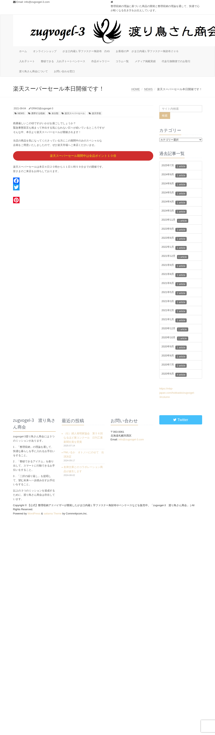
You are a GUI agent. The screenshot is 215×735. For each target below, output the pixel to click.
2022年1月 (174, 248)
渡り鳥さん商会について (33, 71)
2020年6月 (174, 374)
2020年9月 (174, 347)
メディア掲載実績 (145, 61)
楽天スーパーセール (75, 113)
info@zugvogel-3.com (37, 1)
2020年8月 (174, 356)
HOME (135, 89)
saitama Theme (53, 513)
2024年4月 (174, 202)
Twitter (180, 420)
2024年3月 (174, 211)
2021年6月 (174, 284)
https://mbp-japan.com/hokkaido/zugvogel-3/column (177, 392)
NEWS (148, 89)
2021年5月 (174, 293)
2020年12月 (175, 329)
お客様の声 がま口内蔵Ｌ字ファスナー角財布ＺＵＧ (147, 51)
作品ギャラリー (100, 61)
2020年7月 (174, 365)
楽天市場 (96, 113)
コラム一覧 (122, 61)
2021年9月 (174, 266)
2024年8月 (174, 184)
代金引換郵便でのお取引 (176, 61)
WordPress (34, 513)
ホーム (23, 51)
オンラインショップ (45, 51)
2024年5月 (174, 193)
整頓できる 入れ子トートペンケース (63, 61)
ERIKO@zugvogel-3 (42, 108)
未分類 (55, 113)
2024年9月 (174, 175)
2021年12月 (175, 257)
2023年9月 (174, 229)
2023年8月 (174, 238)
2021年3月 (174, 302)
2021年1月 (174, 320)
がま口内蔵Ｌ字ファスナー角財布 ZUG (86, 51)
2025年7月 (174, 166)
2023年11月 (175, 220)
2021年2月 (174, 311)
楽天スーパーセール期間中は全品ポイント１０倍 (83, 155)
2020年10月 (175, 338)
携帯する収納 (38, 113)
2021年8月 (174, 275)
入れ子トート (27, 61)
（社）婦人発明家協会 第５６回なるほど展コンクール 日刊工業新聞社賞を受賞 (83, 437)
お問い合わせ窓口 (64, 71)
